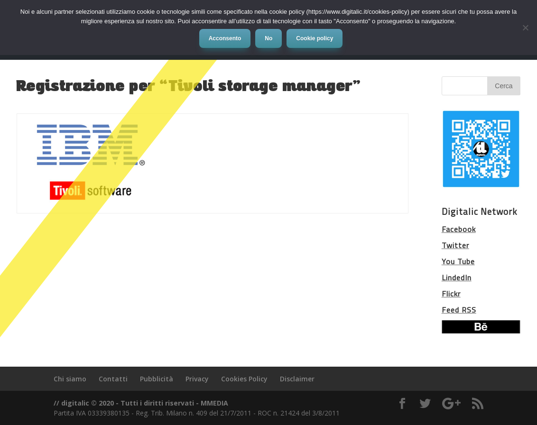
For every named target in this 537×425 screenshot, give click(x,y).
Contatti (113, 378)
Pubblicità (156, 378)
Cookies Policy (244, 378)
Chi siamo (70, 378)
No (268, 38)
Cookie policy (314, 38)
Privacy (197, 378)
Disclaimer (297, 378)
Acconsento (225, 38)
